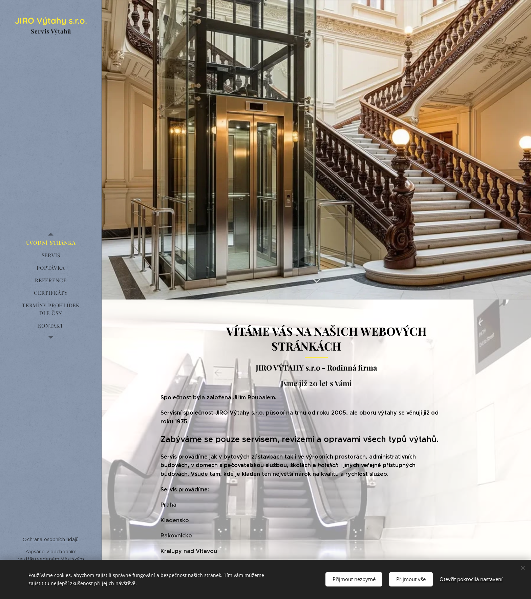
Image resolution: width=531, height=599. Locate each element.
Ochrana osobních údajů (51, 539)
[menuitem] (51, 243)
